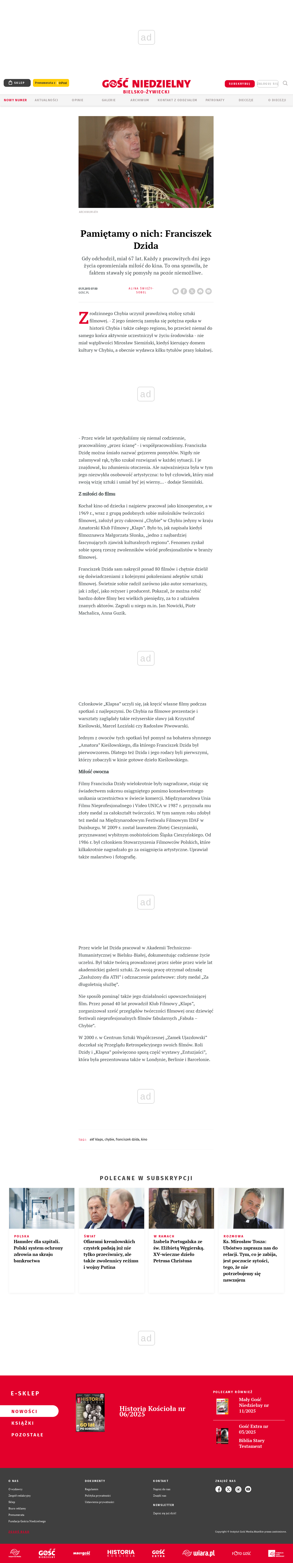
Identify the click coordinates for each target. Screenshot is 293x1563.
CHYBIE (109, 1139)
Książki (22, 1422)
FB (185, 289)
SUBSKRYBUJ (239, 83)
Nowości (22, 1411)
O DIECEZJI (277, 100)
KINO (144, 1139)
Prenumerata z (51, 83)
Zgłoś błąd (19, 1531)
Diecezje (246, 100)
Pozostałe (22, 1434)
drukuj (201, 289)
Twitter (193, 289)
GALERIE (109, 100)
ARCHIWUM (139, 100)
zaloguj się (267, 83)
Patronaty (215, 100)
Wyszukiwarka (285, 83)
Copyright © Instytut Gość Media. (234, 1531)
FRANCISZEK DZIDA (127, 1139)
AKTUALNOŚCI (46, 100)
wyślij (209, 289)
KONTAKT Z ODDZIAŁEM (177, 100)
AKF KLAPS (96, 1139)
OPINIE (77, 100)
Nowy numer (15, 100)
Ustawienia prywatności (99, 1502)
